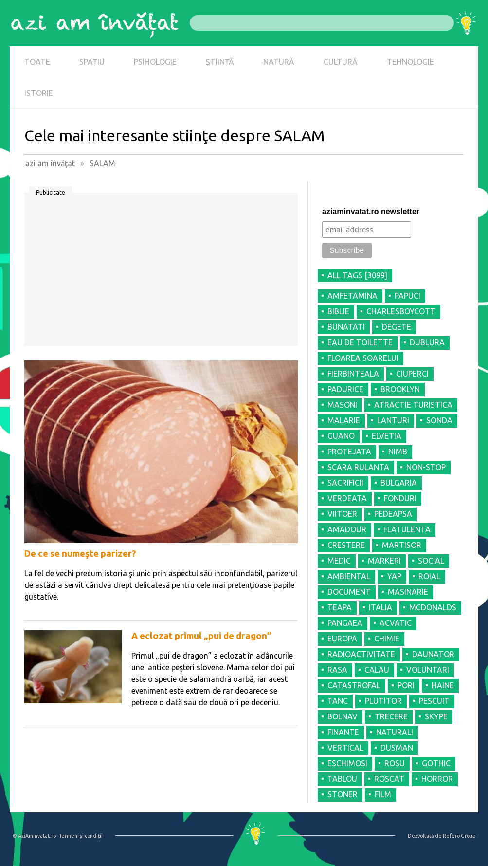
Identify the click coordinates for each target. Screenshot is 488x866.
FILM (383, 794)
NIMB (397, 451)
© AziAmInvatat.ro (34, 836)
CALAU (376, 669)
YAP (394, 576)
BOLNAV (342, 716)
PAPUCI (407, 295)
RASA (337, 669)
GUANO (341, 436)
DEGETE (396, 326)
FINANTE (343, 732)
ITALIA (380, 607)
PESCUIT (434, 701)
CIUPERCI (412, 373)
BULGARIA (398, 482)
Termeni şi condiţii (81, 836)
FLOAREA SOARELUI (362, 358)
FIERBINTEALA (353, 373)
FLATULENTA (407, 529)
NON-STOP (426, 467)
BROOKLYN (400, 389)
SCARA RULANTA (358, 467)
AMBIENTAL (348, 576)
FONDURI (400, 498)
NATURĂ (278, 61)
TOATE (37, 61)
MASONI (342, 404)
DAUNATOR (433, 654)
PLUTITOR (383, 701)
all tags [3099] (357, 275)
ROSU (394, 763)
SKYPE (436, 716)
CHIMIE (386, 638)
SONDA (439, 420)
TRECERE (391, 716)
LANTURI (393, 420)
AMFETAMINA (352, 295)
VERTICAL (345, 747)
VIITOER (342, 513)
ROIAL (429, 576)
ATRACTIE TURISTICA (413, 404)
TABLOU (342, 778)
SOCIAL (431, 560)
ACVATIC (396, 623)
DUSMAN (396, 747)
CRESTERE (346, 545)
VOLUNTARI (427, 669)
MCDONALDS (432, 607)
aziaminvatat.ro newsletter (370, 211)
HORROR (437, 778)
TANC (337, 701)
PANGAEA (344, 623)
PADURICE (345, 389)
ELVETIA (386, 436)
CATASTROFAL (353, 685)
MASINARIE (408, 591)
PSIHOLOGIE (155, 61)
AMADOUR (346, 529)
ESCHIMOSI (347, 763)
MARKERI (384, 560)
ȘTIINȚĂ (220, 61)
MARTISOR (401, 545)
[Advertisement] (161, 273)
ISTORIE (38, 93)
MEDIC (339, 560)
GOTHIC (436, 763)
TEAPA (339, 607)
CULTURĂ (341, 61)
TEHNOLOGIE (410, 61)
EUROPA (342, 638)
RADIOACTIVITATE (361, 654)
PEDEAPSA (393, 513)
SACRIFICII (345, 482)
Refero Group (459, 836)
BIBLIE (338, 311)
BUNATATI (346, 326)
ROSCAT (389, 778)
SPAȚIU (92, 61)
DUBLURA (427, 342)
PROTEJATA (349, 451)
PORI (406, 685)
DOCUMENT (349, 591)
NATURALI (394, 732)
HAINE (443, 685)
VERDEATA (347, 498)
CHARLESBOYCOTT (400, 311)
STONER (342, 794)
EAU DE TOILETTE (360, 342)
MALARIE (343, 420)
